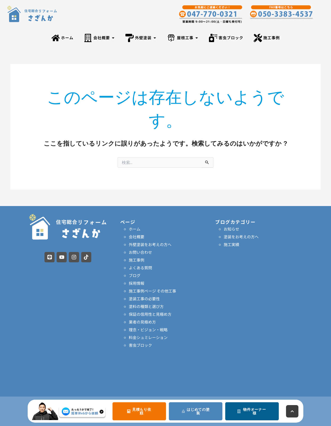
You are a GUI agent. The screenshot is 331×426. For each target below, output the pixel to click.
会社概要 (136, 236)
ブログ (134, 275)
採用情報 (136, 283)
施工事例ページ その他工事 (152, 291)
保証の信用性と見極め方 (150, 314)
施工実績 (231, 244)
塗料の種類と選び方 (146, 306)
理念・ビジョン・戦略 (148, 329)
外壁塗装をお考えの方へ (150, 244)
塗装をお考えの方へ (241, 236)
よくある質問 (140, 267)
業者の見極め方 (142, 322)
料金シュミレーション (148, 337)
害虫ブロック (140, 345)
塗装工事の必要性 (144, 298)
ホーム (134, 229)
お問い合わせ (140, 252)
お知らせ (231, 229)
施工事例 (136, 260)
